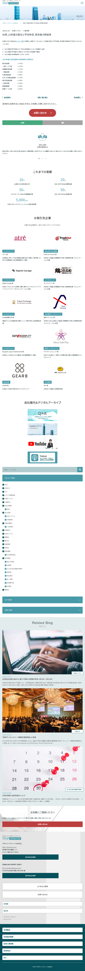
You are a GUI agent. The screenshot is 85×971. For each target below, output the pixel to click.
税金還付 (10, 576)
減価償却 (10, 520)
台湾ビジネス (9, 534)
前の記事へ (7, 97)
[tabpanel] (42, 143)
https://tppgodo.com (9, 847)
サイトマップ (7, 919)
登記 (8, 509)
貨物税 (9, 586)
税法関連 (7, 558)
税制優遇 (7, 551)
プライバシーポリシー (10, 917)
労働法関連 (8, 523)
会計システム (11, 516)
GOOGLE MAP (30, 857)
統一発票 (10, 579)
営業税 (9, 565)
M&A (6, 485)
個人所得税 (10, 562)
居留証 (7, 537)
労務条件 (7, 530)
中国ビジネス (9, 499)
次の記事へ (77, 97)
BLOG (6, 911)
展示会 (7, 541)
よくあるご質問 (42, 886)
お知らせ (7, 488)
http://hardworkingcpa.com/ (11, 868)
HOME (6, 904)
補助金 (7, 590)
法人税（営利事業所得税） (14, 569)
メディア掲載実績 (10, 495)
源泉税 (9, 572)
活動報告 (7, 544)
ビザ (6, 492)
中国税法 (7, 502)
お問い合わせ (40, 112)
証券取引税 (10, 583)
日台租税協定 (11, 555)
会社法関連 (8, 506)
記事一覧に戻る (42, 97)
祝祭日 (7, 548)
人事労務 (10, 527)
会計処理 (7, 513)
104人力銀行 (20, 41)
